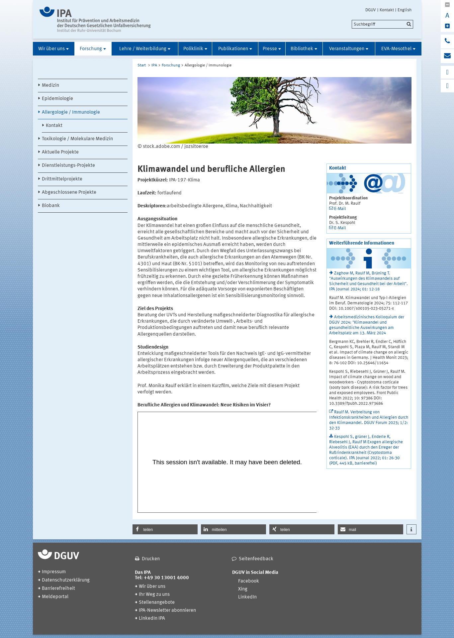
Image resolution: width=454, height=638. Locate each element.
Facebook (248, 581)
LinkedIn (247, 597)
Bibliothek (302, 49)
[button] (165, 529)
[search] (382, 24)
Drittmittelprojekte (62, 179)
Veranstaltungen (346, 49)
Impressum (54, 572)
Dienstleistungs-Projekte (68, 165)
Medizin (50, 85)
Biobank (51, 205)
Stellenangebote (157, 602)
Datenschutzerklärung (66, 580)
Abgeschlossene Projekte (69, 192)
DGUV (370, 10)
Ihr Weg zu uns (154, 594)
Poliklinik (193, 49)
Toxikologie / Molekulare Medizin (77, 139)
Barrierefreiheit (58, 588)
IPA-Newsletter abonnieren (167, 610)
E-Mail (340, 209)
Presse (270, 49)
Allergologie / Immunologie (71, 112)
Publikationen (233, 49)
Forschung (91, 49)
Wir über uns (51, 49)
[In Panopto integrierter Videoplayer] (227, 462)
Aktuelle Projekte (60, 152)
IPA (154, 65)
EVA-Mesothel (396, 49)
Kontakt (387, 10)
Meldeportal (55, 596)
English (404, 10)
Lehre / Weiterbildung (142, 49)
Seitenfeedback (256, 559)
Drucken (151, 559)
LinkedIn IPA (152, 618)
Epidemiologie (57, 98)
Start (141, 65)
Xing (242, 589)
